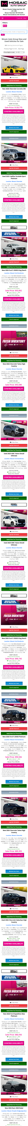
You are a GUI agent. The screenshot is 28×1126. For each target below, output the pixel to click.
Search (19, 18)
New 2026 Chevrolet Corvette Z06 (14, 89)
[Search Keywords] (3, 35)
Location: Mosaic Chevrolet (14, 92)
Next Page (21, 49)
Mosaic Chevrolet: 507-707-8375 (14, 13)
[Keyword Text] (14, 32)
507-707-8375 (15, 81)
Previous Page (8, 49)
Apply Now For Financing (14, 85)
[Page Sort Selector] (10, 52)
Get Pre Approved (14, 131)
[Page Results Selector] (21, 52)
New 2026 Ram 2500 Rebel (14, 1108)
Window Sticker (14, 138)
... (17, 49)
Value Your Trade (14, 127)
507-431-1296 (15, 1100)
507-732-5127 (15, 262)
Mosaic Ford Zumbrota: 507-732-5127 (14, 14)
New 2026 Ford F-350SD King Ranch (14, 270)
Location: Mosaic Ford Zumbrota (14, 273)
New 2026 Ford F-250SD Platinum (14, 737)
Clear (4, 25)
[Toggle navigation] (2, 18)
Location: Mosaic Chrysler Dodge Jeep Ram (14, 1111)
